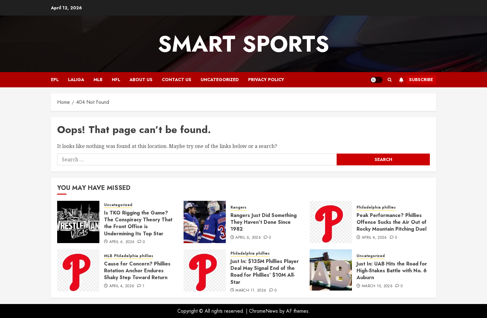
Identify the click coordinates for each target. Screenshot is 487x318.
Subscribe (415, 80)
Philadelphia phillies (376, 207)
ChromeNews (263, 311)
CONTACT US (176, 79)
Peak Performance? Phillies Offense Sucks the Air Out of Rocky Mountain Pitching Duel (391, 222)
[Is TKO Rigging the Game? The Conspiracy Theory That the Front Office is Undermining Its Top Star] (78, 222)
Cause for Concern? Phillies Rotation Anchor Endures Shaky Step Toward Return (137, 270)
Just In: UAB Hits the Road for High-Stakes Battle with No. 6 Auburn (392, 270)
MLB (97, 79)
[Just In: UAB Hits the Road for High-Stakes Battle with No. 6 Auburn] (331, 270)
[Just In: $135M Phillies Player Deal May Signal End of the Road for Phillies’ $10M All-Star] (205, 270)
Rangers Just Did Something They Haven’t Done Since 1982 (263, 222)
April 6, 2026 (122, 242)
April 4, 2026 (374, 237)
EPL (55, 79)
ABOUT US (141, 79)
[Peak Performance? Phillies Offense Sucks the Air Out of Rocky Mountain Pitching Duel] (331, 222)
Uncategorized (220, 79)
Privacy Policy (266, 79)
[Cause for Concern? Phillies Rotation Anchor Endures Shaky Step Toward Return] (78, 270)
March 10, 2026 (377, 286)
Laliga (76, 79)
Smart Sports (243, 44)
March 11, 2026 (250, 290)
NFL (116, 79)
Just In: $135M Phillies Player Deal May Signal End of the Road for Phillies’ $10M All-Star (264, 272)
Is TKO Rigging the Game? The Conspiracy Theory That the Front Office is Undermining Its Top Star (138, 223)
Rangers (238, 207)
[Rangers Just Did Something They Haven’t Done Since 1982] (205, 222)
